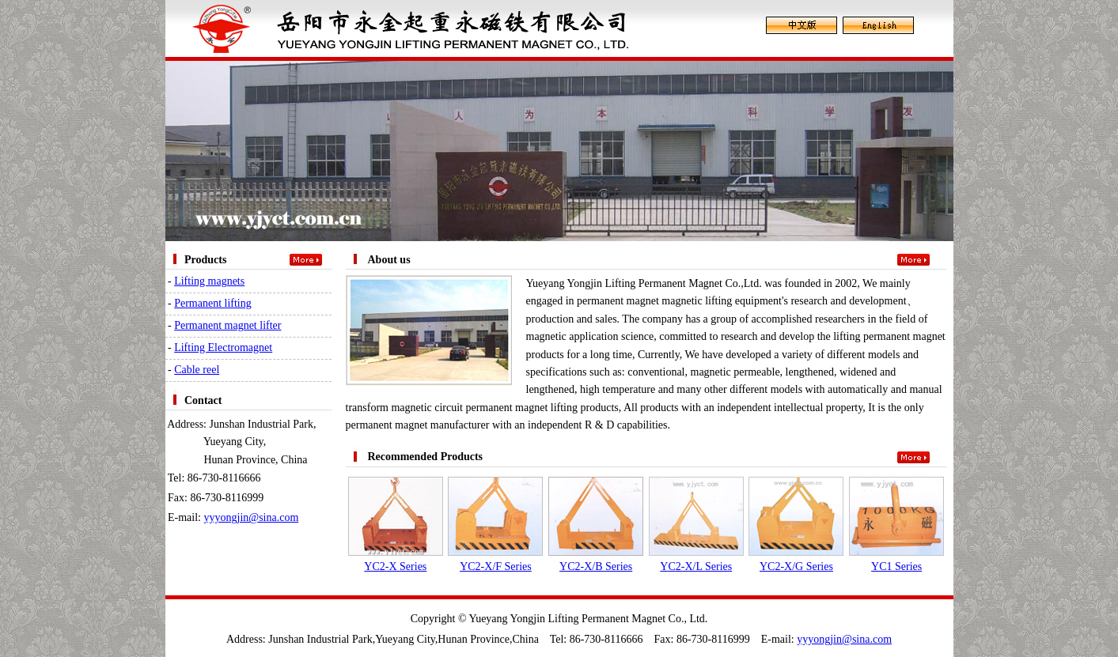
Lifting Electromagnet (223, 347)
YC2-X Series (395, 566)
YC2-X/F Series (496, 566)
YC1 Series (896, 566)
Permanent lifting (213, 303)
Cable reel (196, 370)
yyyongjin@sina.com (251, 517)
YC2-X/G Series (796, 566)
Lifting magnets (209, 281)
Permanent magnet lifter (227, 325)
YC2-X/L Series (696, 566)
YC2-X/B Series (595, 566)
